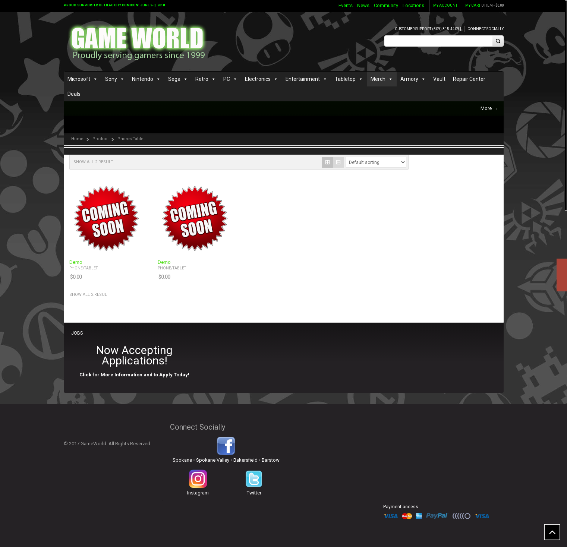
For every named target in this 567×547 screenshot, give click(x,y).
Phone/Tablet (83, 268)
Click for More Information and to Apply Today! (134, 374)
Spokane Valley (212, 460)
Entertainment (303, 79)
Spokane (182, 460)
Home (77, 138)
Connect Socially (485, 29)
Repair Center (469, 79)
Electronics (258, 79)
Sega (174, 79)
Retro (201, 79)
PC (226, 79)
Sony (111, 79)
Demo (75, 262)
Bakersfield (245, 460)
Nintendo (142, 79)
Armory (409, 79)
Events (345, 5)
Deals (74, 94)
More (489, 108)
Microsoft (78, 79)
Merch (378, 79)
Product (100, 138)
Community (386, 5)
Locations (413, 5)
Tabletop (345, 79)
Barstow (271, 460)
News (363, 5)
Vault (439, 79)
